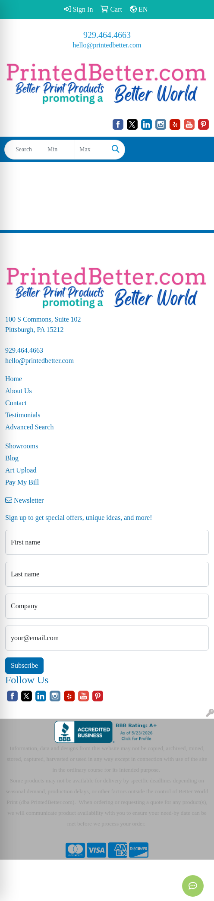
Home (13, 378)
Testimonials (23, 415)
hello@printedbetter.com (106, 45)
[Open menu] (196, 149)
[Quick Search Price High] (91, 150)
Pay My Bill (22, 482)
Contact (16, 403)
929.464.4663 (107, 35)
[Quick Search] (23, 150)
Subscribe (24, 665)
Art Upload (20, 470)
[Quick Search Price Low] (59, 150)
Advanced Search (29, 427)
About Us (18, 390)
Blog (12, 458)
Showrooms (21, 446)
